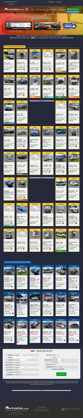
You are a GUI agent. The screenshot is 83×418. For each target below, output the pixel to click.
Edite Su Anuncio (73, 11)
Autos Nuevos (40, 9)
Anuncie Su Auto (73, 9)
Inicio (32, 9)
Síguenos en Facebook (72, 409)
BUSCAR (61, 374)
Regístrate (50, 2)
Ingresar (58, 2)
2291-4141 (10, 4)
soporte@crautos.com (10, 1)
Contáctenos (62, 9)
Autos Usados (51, 9)
